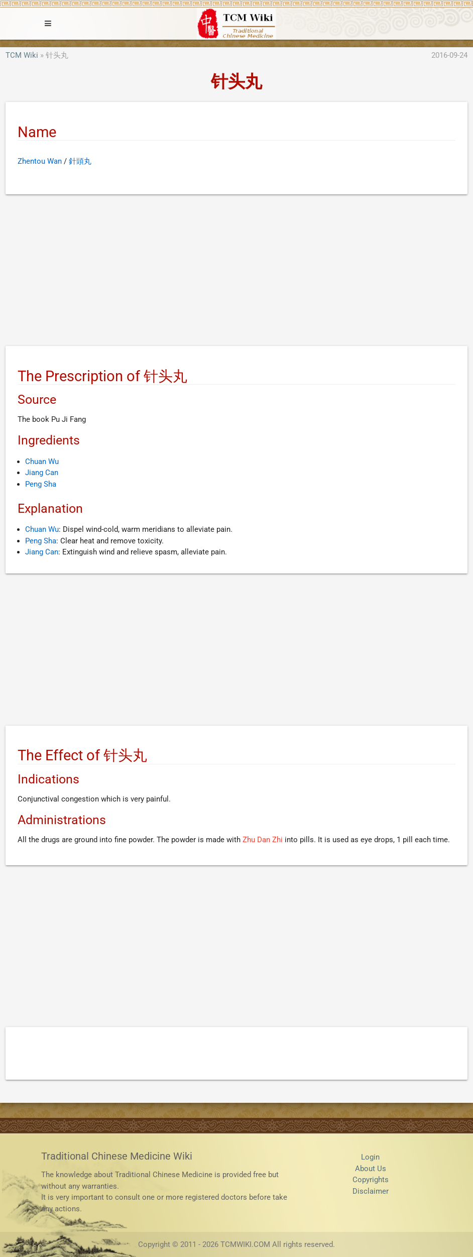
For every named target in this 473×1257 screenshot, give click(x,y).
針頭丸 (80, 161)
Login (370, 1157)
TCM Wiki (22, 55)
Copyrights (370, 1179)
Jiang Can (41, 472)
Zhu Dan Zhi (263, 839)
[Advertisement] (236, 272)
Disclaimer (370, 1191)
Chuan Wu (42, 461)
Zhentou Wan (40, 161)
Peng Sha (40, 484)
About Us (370, 1168)
